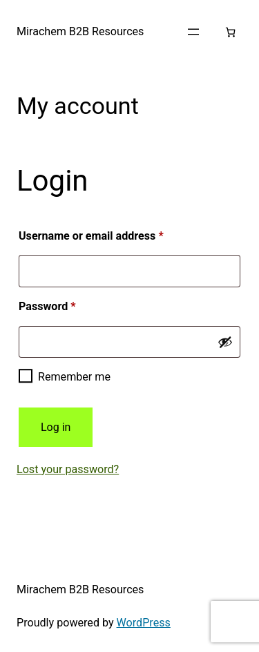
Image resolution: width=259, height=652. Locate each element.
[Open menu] (193, 31)
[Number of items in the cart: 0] (230, 32)
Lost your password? (68, 469)
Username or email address (113, 233)
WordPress (144, 622)
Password (69, 304)
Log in (55, 427)
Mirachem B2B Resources (80, 31)
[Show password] (225, 341)
